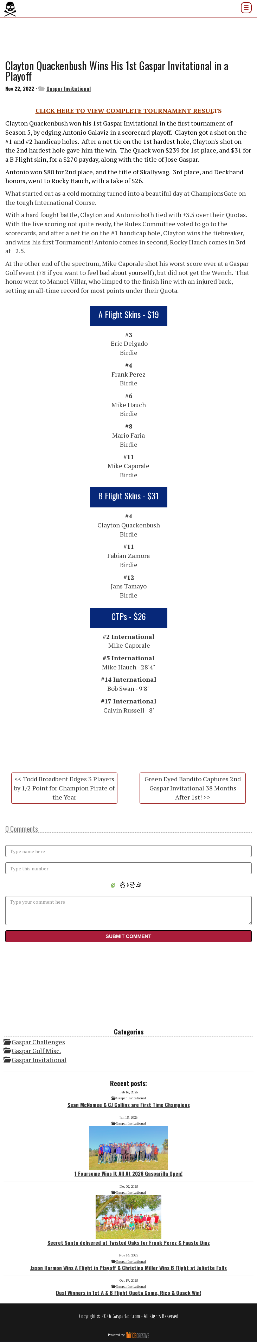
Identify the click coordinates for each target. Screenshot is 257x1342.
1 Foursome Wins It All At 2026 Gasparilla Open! (128, 1151)
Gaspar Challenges (38, 1042)
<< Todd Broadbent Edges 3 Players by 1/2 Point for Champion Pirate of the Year (64, 788)
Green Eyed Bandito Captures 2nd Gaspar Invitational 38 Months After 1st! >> (192, 788)
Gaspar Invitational (68, 88)
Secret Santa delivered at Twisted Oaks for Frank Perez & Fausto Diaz (128, 1220)
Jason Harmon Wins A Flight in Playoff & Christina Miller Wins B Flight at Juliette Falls (128, 1268)
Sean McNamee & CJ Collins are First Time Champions (129, 1104)
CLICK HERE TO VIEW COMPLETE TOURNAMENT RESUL (124, 110)
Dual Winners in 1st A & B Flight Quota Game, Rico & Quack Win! (128, 1292)
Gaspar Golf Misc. (36, 1050)
